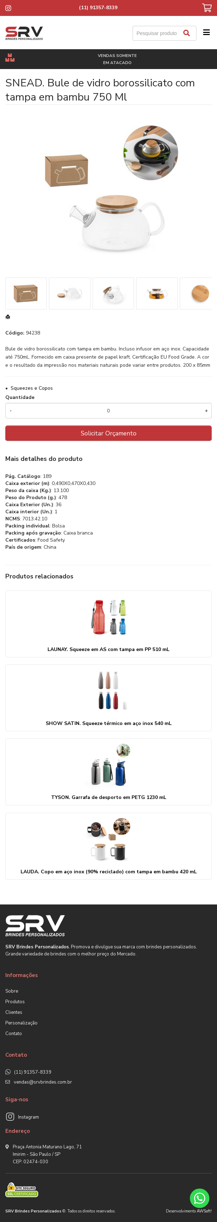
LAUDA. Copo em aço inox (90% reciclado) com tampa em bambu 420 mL (109, 871)
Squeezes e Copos (32, 388)
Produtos (15, 1002)
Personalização (21, 1023)
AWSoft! (204, 1211)
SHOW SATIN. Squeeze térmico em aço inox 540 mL (109, 723)
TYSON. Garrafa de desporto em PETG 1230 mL (108, 797)
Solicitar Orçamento (109, 433)
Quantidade (19, 397)
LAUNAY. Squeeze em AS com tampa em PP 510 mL (108, 649)
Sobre (11, 991)
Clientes (13, 1012)
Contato (13, 1033)
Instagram (28, 1117)
